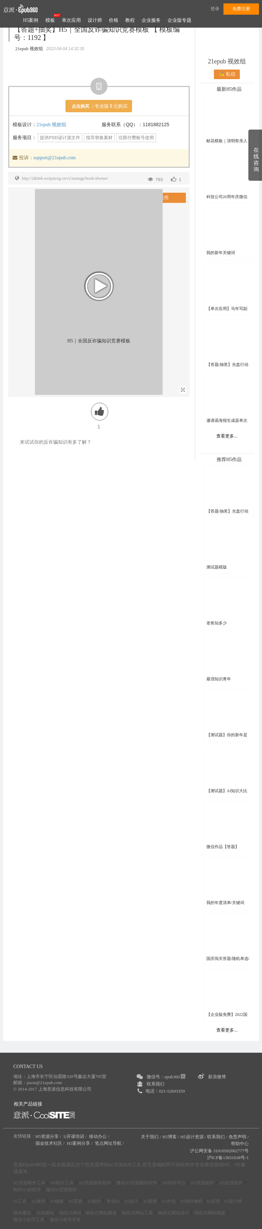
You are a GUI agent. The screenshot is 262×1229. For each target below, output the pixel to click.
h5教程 (38, 1201)
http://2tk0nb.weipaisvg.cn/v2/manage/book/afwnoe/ (65, 178)
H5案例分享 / (80, 1143)
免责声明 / (239, 1136)
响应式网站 (70, 1212)
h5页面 (76, 1201)
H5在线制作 (231, 1182)
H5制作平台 (174, 1182)
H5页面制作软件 (95, 1182)
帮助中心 (240, 1143)
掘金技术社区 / (50, 1143)
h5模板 (57, 1201)
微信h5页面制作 (61, 1189)
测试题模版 (216, 567)
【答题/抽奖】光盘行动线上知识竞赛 (227, 364)
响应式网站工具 (137, 1212)
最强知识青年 (218, 679)
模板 (50, 20)
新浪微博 (217, 1076)
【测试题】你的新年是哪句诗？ (226, 735)
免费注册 (241, 8)
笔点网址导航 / (110, 1143)
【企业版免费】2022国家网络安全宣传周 (226, 1014)
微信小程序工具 (28, 1219)
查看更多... (226, 436)
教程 (130, 20)
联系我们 (155, 1083)
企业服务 (151, 20)
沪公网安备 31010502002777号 (219, 1150)
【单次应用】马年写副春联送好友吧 (226, 308)
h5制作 (94, 1201)
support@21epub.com (54, 157)
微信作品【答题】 (222, 846)
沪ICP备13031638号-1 (228, 1157)
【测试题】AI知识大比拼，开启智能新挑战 (227, 791)
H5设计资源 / (193, 1136)
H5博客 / (170, 1136)
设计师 (95, 20)
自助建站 (45, 1212)
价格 (113, 20)
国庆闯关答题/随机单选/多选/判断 (228, 958)
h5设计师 (233, 1201)
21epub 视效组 (51, 124)
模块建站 (22, 1212)
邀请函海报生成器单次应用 (226, 420)
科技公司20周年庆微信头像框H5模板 (226, 196)
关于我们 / (151, 1136)
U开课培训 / (75, 1136)
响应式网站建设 (101, 1212)
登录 (214, 8)
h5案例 (150, 1201)
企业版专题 (179, 20)
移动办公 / (99, 1136)
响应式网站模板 (209, 1212)
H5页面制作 (202, 1182)
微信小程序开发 (65, 1219)
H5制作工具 (62, 1182)
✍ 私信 (227, 74)
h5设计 (131, 1201)
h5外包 (169, 1201)
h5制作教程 (192, 1201)
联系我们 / (217, 1136)
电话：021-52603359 (165, 1091)
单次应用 (71, 20)
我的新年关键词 (220, 252)
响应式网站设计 (173, 1212)
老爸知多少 (216, 623)
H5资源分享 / (48, 1136)
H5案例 (30, 20)
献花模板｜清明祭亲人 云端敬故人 (226, 141)
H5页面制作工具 (125, 1165)
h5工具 (20, 1201)
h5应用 (213, 1201)
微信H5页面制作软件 (136, 1182)
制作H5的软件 (27, 1189)
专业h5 (113, 1201)
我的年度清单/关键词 (225, 902)
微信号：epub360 (166, 1076)
